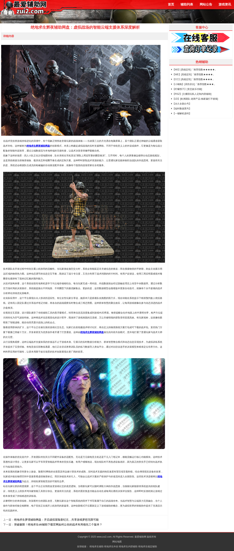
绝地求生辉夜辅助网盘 (38, 145)
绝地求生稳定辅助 (147, 546)
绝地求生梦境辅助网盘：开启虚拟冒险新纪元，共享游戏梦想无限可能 (56, 519)
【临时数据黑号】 (181, 108)
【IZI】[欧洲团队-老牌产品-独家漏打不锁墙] (194, 98)
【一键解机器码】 (181, 113)
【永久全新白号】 (181, 103)
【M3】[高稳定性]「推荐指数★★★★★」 (194, 69)
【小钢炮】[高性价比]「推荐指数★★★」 (193, 84)
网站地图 (117, 541)
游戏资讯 (225, 4)
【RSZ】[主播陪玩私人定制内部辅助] (191, 94)
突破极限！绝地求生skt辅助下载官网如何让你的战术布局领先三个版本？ (58, 524)
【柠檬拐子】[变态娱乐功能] (186, 89)
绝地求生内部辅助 (128, 546)
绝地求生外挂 (111, 546)
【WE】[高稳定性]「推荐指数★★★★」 (193, 74)
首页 (171, 4)
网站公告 (206, 4)
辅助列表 (187, 4)
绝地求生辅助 (97, 546)
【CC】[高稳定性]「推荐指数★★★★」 (193, 79)
